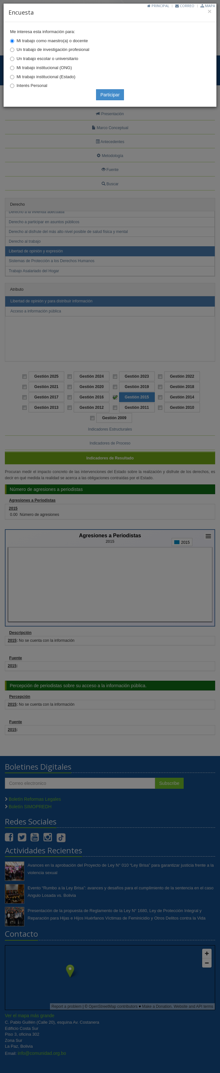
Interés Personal (32, 85)
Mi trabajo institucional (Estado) (46, 76)
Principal (158, 5)
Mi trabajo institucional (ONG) (44, 67)
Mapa (208, 5)
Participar (109, 94)
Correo (184, 5)
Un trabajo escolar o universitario (47, 58)
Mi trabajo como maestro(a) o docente (52, 40)
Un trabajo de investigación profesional (53, 49)
